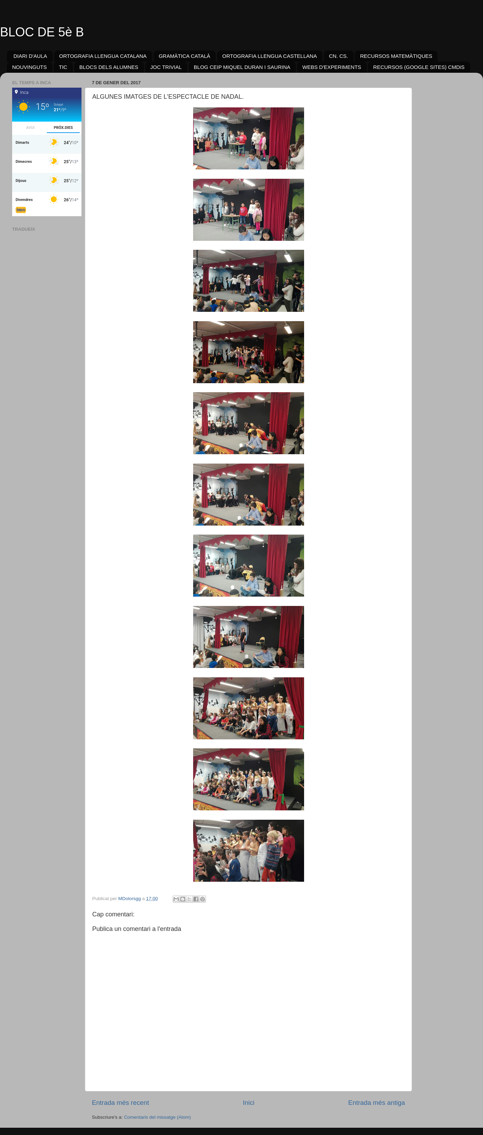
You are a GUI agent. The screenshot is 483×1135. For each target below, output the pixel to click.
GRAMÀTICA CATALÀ (184, 56)
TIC (63, 67)
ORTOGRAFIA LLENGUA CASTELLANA (269, 56)
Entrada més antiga (376, 1102)
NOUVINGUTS (29, 67)
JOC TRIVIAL (166, 67)
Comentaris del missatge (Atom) (157, 1117)
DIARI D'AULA (30, 56)
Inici (249, 1102)
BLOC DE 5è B (42, 32)
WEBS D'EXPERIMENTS (331, 67)
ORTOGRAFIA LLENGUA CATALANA (103, 56)
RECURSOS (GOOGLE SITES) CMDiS (418, 67)
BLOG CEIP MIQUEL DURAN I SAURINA (242, 67)
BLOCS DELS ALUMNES (108, 67)
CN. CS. (338, 56)
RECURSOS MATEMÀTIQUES (396, 56)
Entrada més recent (120, 1102)
